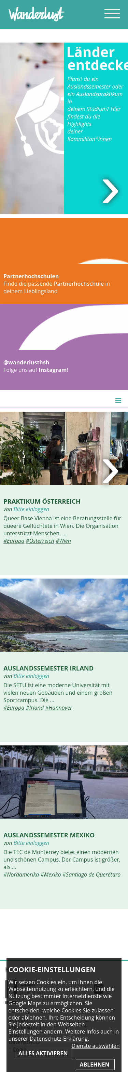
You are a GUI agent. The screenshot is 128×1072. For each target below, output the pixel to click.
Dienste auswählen (95, 1046)
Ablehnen (95, 1064)
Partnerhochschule (79, 283)
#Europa (13, 541)
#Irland (35, 707)
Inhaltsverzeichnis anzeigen (112, 13)
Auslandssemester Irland (48, 668)
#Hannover (58, 707)
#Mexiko (50, 874)
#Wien (63, 541)
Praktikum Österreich (42, 501)
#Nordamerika (21, 874)
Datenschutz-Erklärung (59, 1038)
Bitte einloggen (31, 509)
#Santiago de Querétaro (91, 874)
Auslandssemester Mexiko (49, 835)
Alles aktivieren (43, 1053)
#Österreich (40, 541)
